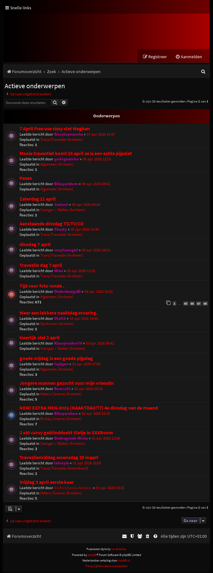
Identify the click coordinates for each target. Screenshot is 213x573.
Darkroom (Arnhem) (57, 324)
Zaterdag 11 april (38, 199)
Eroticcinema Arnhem (73, 488)
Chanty (60, 229)
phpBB (92, 555)
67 (198, 304)
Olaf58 (60, 319)
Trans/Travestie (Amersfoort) (64, 468)
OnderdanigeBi (67, 292)
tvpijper (61, 364)
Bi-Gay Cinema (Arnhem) (61, 419)
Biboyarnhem (66, 184)
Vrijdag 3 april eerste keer (47, 483)
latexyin (61, 463)
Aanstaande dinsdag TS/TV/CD (52, 224)
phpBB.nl (124, 561)
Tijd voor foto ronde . (42, 286)
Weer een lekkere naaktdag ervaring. (59, 313)
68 (205, 304)
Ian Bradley (118, 550)
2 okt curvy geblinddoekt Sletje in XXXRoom (66, 433)
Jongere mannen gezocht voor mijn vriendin (67, 384)
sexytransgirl (66, 250)
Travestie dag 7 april (41, 266)
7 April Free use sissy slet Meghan (55, 129)
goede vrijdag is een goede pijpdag (56, 359)
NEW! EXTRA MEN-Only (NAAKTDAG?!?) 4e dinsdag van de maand (89, 408)
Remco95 (62, 389)
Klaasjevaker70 (68, 343)
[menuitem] (188, 57)
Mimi (58, 271)
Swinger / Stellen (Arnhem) (62, 210)
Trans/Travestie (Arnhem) (61, 140)
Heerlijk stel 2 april (40, 338)
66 (192, 304)
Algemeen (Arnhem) (56, 164)
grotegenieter (66, 159)
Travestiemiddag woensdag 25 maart (59, 458)
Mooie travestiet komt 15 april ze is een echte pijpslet (76, 154)
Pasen (26, 179)
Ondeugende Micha (71, 438)
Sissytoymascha (68, 134)
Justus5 (61, 205)
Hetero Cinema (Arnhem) (61, 394)
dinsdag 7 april (35, 245)
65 (185, 304)
